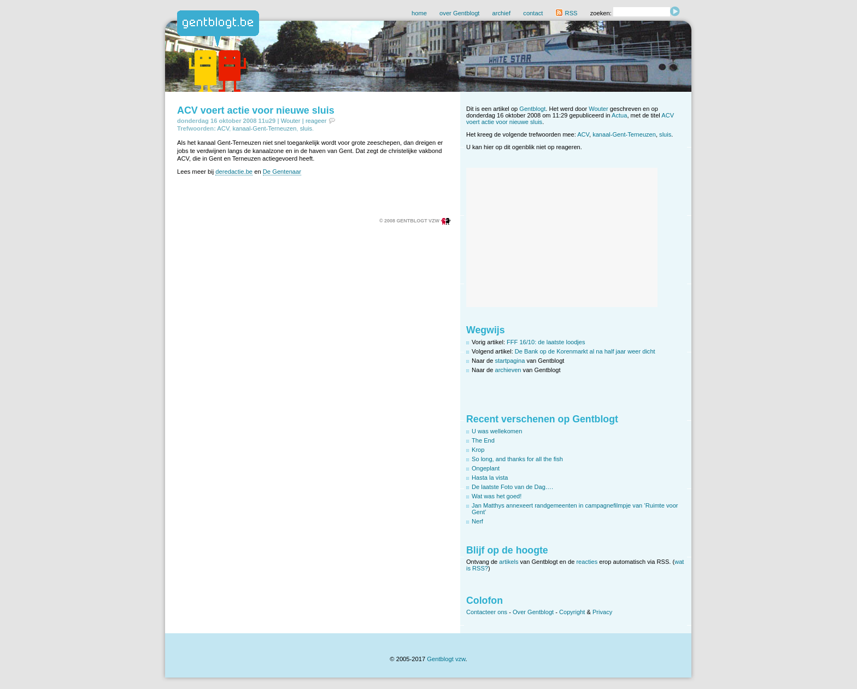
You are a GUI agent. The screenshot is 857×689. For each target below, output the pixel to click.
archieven (508, 370)
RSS (566, 13)
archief (501, 13)
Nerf (477, 521)
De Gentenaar (282, 171)
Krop (478, 449)
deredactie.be (234, 171)
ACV (223, 128)
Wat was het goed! (496, 496)
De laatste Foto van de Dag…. (512, 487)
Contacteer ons (486, 612)
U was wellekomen (497, 431)
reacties (586, 561)
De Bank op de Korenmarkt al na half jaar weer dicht (585, 351)
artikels (508, 561)
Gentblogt (532, 108)
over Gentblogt (459, 13)
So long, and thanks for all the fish (517, 459)
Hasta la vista (490, 477)
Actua (619, 115)
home (419, 13)
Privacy (602, 612)
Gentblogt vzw (446, 659)
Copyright (572, 612)
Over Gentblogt (533, 612)
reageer (316, 120)
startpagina (510, 360)
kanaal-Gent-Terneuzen (265, 128)
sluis (306, 128)
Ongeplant (486, 468)
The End (483, 440)
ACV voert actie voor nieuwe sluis (255, 110)
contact (533, 13)
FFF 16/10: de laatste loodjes (546, 342)
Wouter (291, 120)
